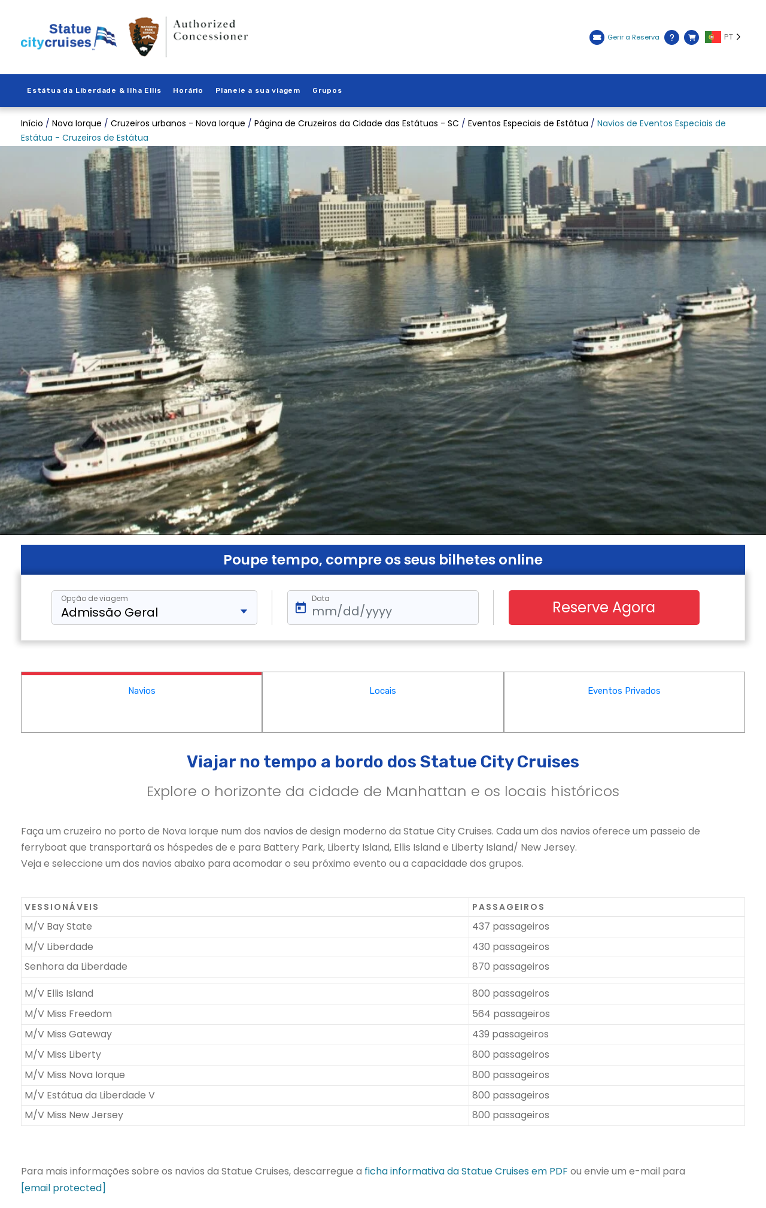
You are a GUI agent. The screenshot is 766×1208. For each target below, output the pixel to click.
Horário (188, 90)
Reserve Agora (603, 607)
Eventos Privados (624, 690)
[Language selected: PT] (725, 37)
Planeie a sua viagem (257, 90)
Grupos (327, 90)
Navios (142, 690)
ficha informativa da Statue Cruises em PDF (466, 1171)
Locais (382, 690)
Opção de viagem (94, 598)
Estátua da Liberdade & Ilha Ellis (94, 90)
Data (321, 598)
